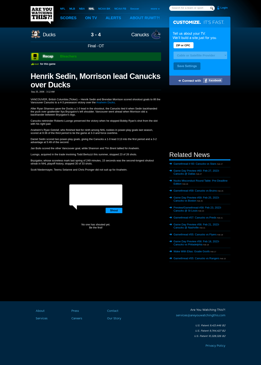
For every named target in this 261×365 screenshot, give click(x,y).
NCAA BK (104, 8)
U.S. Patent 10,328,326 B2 (209, 336)
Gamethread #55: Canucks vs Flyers (195, 234)
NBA (82, 8)
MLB (72, 8)
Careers (76, 318)
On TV (91, 18)
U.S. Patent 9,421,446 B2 (210, 325)
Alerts (113, 18)
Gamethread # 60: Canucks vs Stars (195, 163)
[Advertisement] (199, 118)
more (154, 8)
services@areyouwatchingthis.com (200, 315)
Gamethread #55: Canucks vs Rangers (196, 258)
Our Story (114, 318)
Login (224, 7)
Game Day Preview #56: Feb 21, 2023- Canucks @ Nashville (196, 226)
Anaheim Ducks (105, 102)
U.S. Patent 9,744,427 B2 (210, 331)
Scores (68, 18)
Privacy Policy (215, 345)
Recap (48, 56)
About (145, 18)
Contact (112, 311)
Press (75, 311)
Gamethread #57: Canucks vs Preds (195, 217)
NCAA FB (120, 8)
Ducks (49, 34)
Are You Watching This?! (42, 15)
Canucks (140, 34)
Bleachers (68, 56)
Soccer (134, 8)
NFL (62, 8)
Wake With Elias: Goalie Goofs (192, 251)
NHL (91, 8)
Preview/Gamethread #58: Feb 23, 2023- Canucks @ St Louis (198, 209)
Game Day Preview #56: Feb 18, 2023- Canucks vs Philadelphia (196, 243)
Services (42, 318)
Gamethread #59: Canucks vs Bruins (195, 190)
